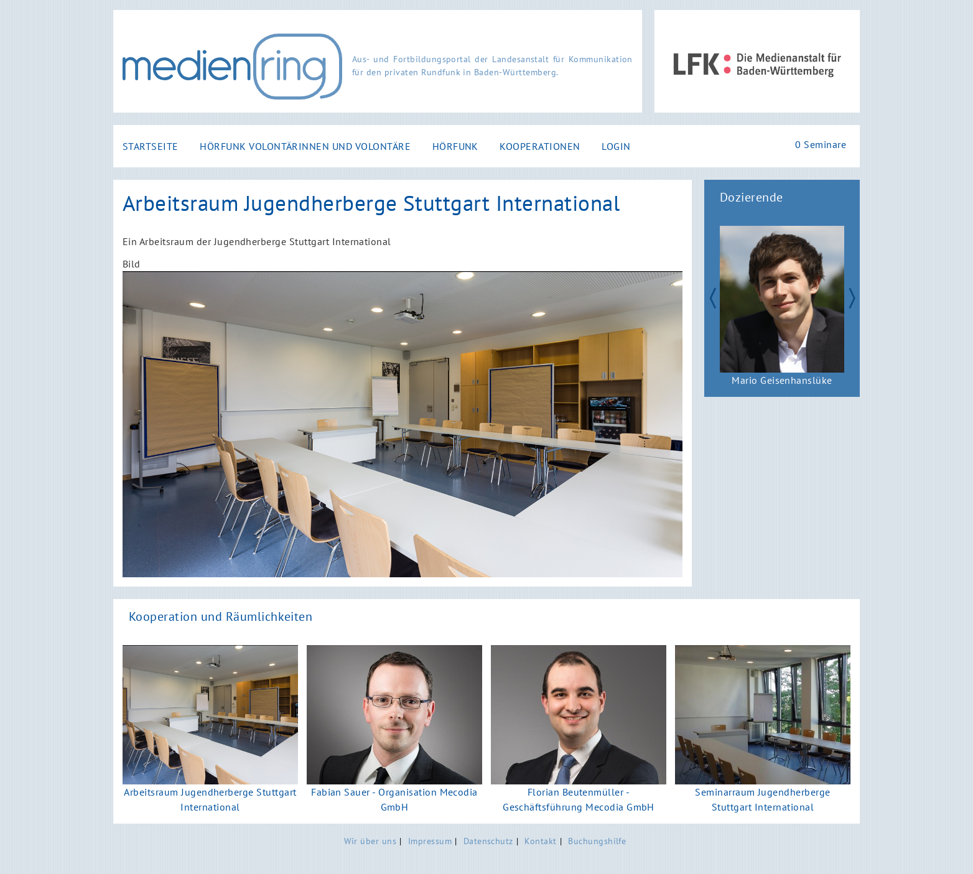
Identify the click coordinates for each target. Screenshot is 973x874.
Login (616, 146)
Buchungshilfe (597, 841)
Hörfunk (455, 146)
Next (857, 297)
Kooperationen (540, 146)
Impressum (430, 841)
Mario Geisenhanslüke (782, 380)
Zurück (707, 297)
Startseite (151, 146)
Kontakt (540, 841)
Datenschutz (488, 841)
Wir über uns (370, 841)
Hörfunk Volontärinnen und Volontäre (305, 146)
